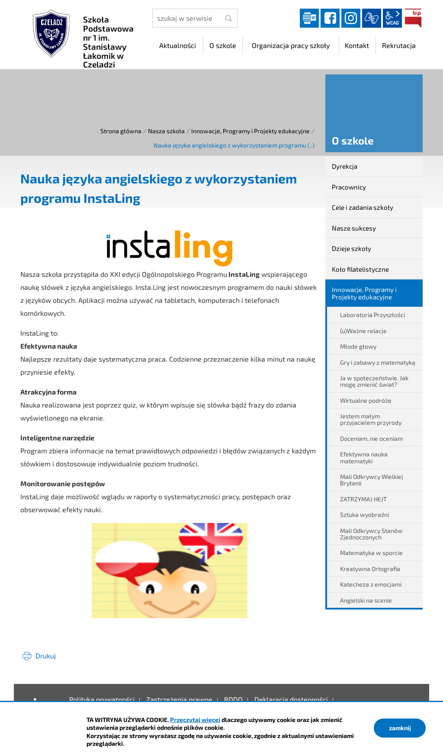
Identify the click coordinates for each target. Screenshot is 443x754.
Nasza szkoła (166, 131)
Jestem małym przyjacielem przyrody (370, 419)
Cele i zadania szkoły (362, 207)
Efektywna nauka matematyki (364, 457)
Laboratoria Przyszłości (372, 314)
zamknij (400, 728)
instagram (350, 18)
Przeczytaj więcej (195, 719)
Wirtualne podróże (366, 400)
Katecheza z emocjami (370, 584)
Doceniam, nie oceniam (371, 438)
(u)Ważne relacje (363, 330)
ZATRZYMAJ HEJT (363, 499)
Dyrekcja (344, 166)
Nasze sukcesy (354, 228)
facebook (330, 18)
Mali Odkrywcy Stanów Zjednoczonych (371, 534)
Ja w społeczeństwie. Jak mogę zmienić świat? (374, 381)
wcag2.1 (392, 18)
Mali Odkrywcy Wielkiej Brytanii (371, 480)
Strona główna (120, 131)
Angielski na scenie (366, 600)
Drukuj (45, 655)
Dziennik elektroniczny (309, 18)
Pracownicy (349, 187)
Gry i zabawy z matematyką (377, 362)
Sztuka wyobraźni (364, 514)
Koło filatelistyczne (360, 269)
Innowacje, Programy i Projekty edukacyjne (250, 131)
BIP (413, 18)
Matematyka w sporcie (371, 552)
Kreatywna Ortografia (370, 568)
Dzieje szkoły (351, 248)
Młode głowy (358, 346)
